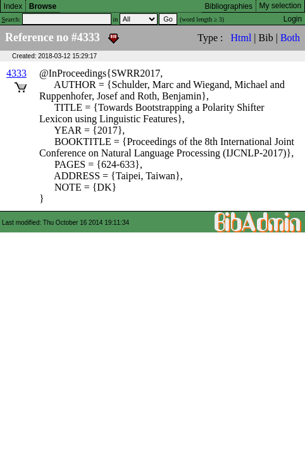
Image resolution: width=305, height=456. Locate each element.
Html (240, 37)
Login (292, 19)
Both (290, 37)
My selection (280, 5)
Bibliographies (228, 6)
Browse (42, 6)
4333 (16, 73)
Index (13, 6)
